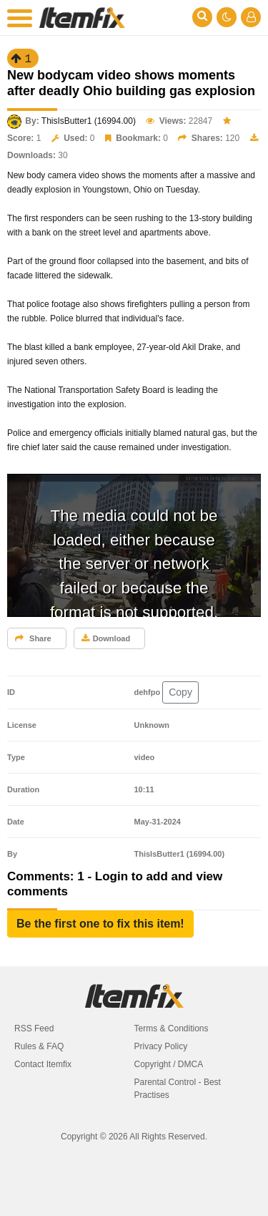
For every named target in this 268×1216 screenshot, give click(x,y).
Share (33, 638)
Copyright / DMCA (169, 1064)
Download (106, 638)
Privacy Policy (161, 1046)
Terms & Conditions (171, 1028)
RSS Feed (34, 1028)
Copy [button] (180, 692)
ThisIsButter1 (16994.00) (88, 121)
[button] (100, 924)
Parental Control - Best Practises (177, 1088)
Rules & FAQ (39, 1046)
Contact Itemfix (42, 1064)
